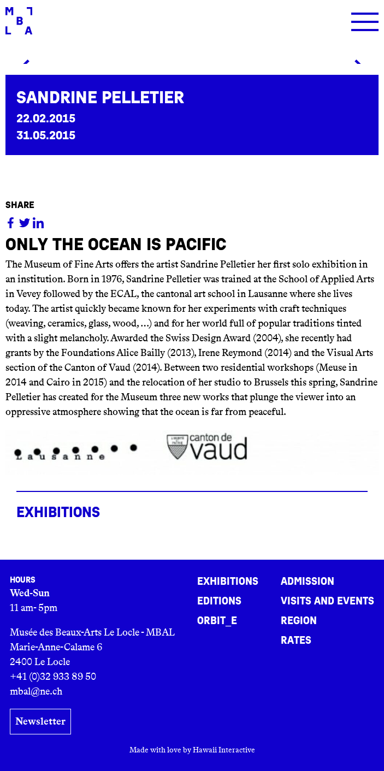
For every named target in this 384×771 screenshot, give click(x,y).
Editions (219, 601)
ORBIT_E (217, 621)
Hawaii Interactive (224, 750)
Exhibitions (227, 582)
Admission (307, 582)
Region (299, 621)
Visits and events (327, 601)
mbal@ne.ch (36, 691)
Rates (296, 640)
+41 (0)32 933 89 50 (53, 677)
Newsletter (40, 721)
